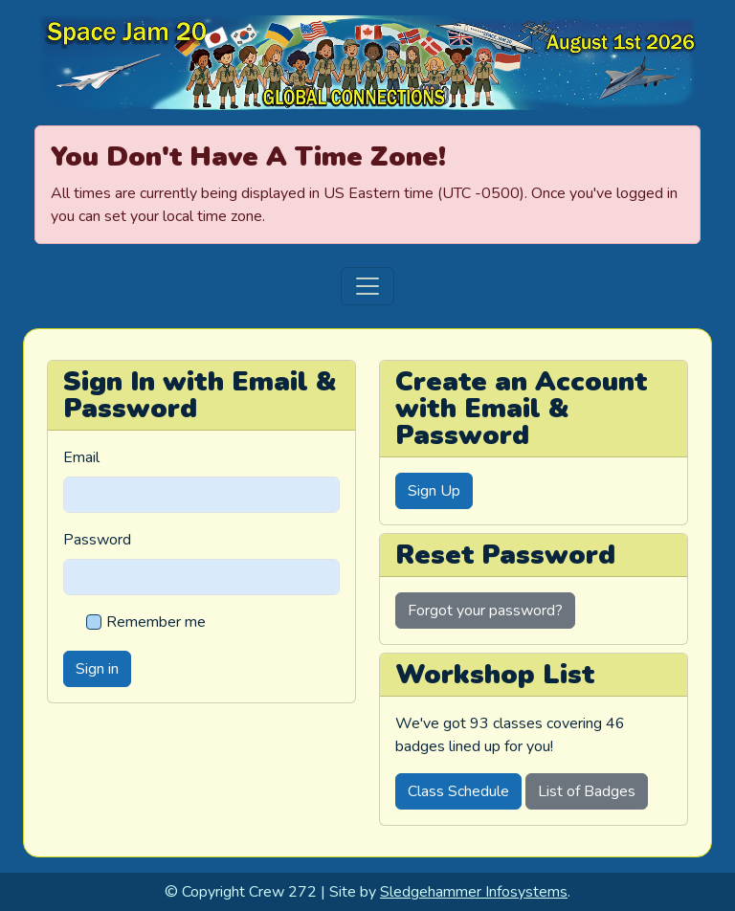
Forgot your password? (485, 610)
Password (97, 539)
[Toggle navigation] (367, 286)
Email (81, 457)
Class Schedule (458, 791)
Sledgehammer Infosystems (474, 891)
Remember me (156, 622)
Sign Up (434, 490)
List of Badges (586, 791)
